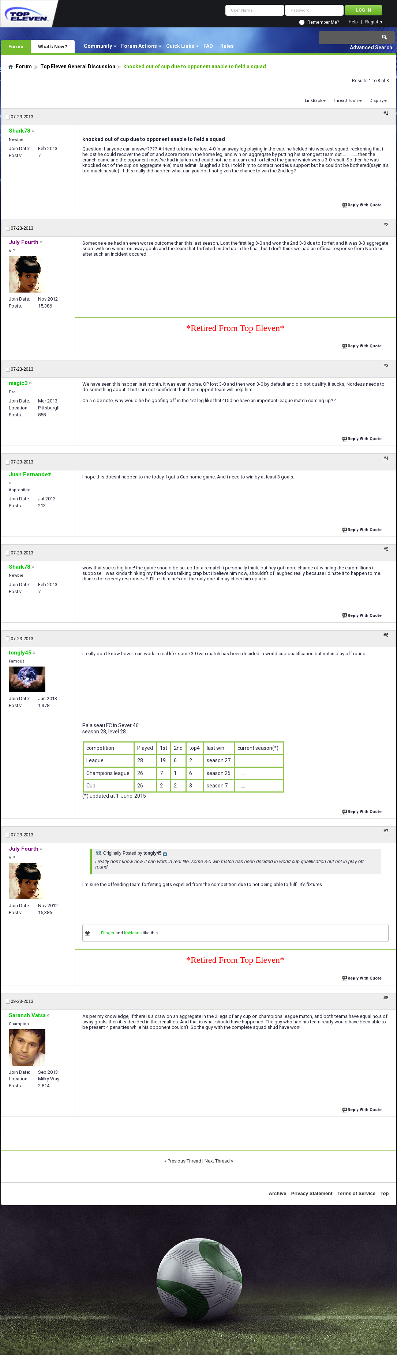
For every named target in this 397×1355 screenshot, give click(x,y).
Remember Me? (323, 22)
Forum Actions (139, 46)
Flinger (108, 933)
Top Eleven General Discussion (77, 66)
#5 (385, 549)
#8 (385, 997)
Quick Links (180, 46)
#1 (385, 113)
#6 (385, 635)
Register (373, 22)
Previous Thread (184, 1161)
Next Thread (217, 1161)
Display (376, 100)
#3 (385, 365)
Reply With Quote (363, 204)
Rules (227, 46)
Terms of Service (356, 1193)
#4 (385, 458)
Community (98, 46)
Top (385, 1193)
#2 (385, 224)
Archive (277, 1193)
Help (353, 22)
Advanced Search (371, 47)
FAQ (208, 46)
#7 (385, 831)
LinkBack (313, 100)
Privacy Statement (312, 1193)
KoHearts (133, 933)
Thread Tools (346, 100)
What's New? (52, 46)
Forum (15, 46)
